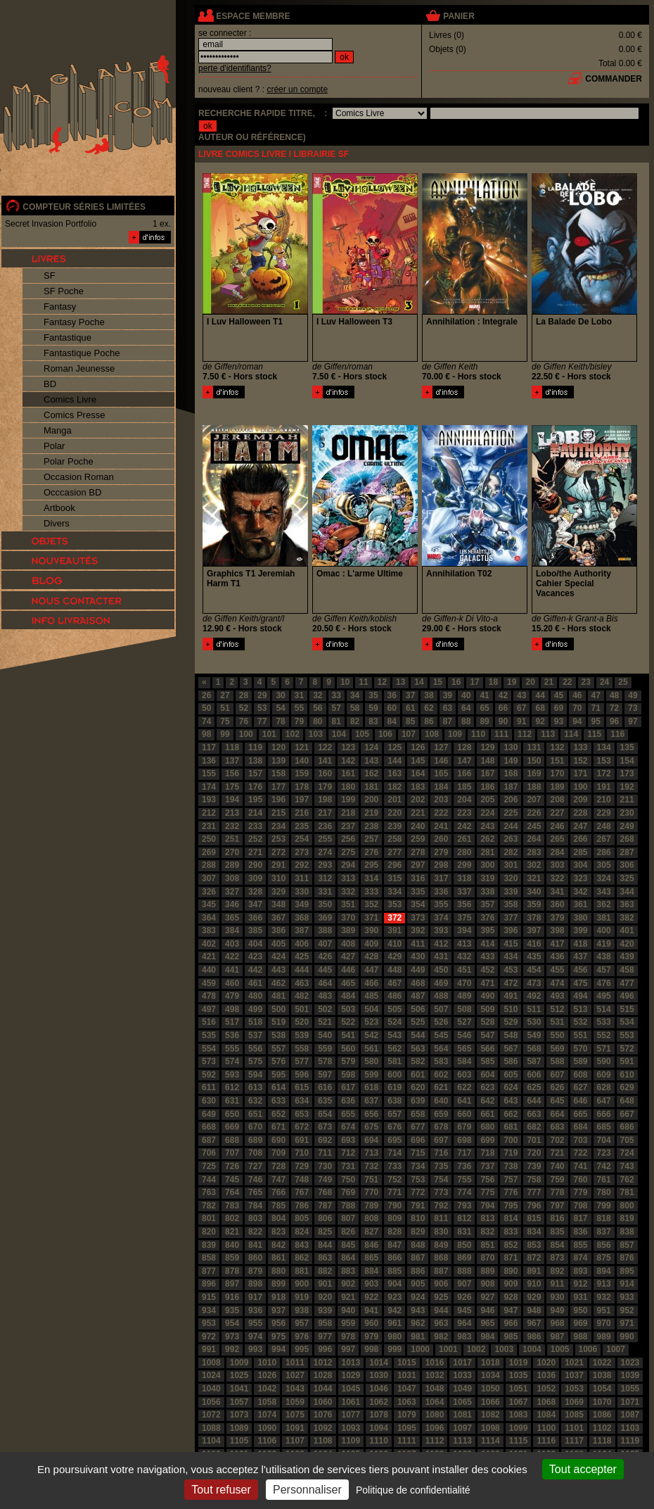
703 (581, 1140)
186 (487, 787)
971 (627, 1323)
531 (557, 1022)
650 (232, 1114)
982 (441, 1336)
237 (348, 826)
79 (299, 721)
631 (232, 1101)
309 (255, 878)
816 (557, 1218)
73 (632, 708)
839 (209, 1245)
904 (394, 1284)
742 (604, 1166)
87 (447, 721)
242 (464, 826)
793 (464, 1206)
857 (627, 1245)
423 (255, 956)
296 (394, 865)
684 (581, 1127)
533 (604, 1022)
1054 (602, 1389)
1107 (295, 1441)
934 (209, 1310)
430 (418, 956)
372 (394, 918)
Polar (54, 446)
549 (534, 1035)
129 (487, 747)
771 (394, 1192)
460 (232, 983)
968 (557, 1323)
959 (348, 1323)
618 (371, 1087)
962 (418, 1323)
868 (441, 1258)
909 (511, 1284)
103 (316, 734)
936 (255, 1310)
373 (418, 918)
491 (511, 996)
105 (362, 734)
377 (511, 918)
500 (278, 1009)
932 (604, 1297)
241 (441, 826)
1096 (434, 1428)
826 (348, 1232)
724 (627, 1153)
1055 (630, 1389)
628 (604, 1087)
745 (232, 1180)
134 (604, 747)
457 (604, 970)
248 (604, 826)
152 (581, 761)
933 (627, 1297)
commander (613, 79)
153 (604, 761)
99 (224, 734)
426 (325, 956)
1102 (602, 1428)
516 (209, 1022)
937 (278, 1310)
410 (394, 944)
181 (371, 787)
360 (557, 904)
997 (348, 1349)
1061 (351, 1402)
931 (581, 1297)
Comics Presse (74, 415)
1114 (490, 1441)
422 (232, 956)
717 (464, 1153)
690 (278, 1140)
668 (209, 1127)
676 (394, 1127)
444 (302, 970)
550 (557, 1035)
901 (325, 1284)
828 (394, 1232)
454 (534, 970)
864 (348, 1258)
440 (209, 970)
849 (441, 1245)
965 (487, 1323)
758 (534, 1180)
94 (577, 721)
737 (487, 1166)
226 (534, 813)
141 (325, 761)
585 (487, 1061)
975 (278, 1336)
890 (511, 1271)
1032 (434, 1375)
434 (511, 956)
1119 (630, 1441)
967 (534, 1323)
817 (581, 1218)
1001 (448, 1349)
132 (557, 747)
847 (394, 1245)
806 (325, 1218)
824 (302, 1232)
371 (371, 918)
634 (302, 1101)
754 (441, 1180)
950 (581, 1310)
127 (441, 747)
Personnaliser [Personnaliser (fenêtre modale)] (307, 1490)
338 (487, 892)
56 (317, 708)
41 (484, 695)
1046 (378, 1389)
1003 (503, 1349)
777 (534, 1192)
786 (302, 1206)
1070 (602, 1402)
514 (604, 1009)
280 (464, 852)
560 (348, 1049)
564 (441, 1049)
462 (278, 983)
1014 (378, 1363)
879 (255, 1271)
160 (325, 773)
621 (441, 1087)
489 (464, 996)
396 (511, 930)
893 (581, 1271)
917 (255, 1297)
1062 (378, 1402)
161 (348, 773)
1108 (323, 1441)
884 (371, 1271)
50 (206, 708)
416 (534, 944)
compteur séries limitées (84, 207)
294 (348, 865)
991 (209, 1349)
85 (410, 721)
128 (464, 747)
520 (302, 1022)
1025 (239, 1375)
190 (581, 787)
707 (232, 1153)
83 (373, 721)
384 (232, 930)
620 (418, 1087)
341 (557, 892)
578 (325, 1061)
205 (487, 799)
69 (558, 708)
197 (302, 799)
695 (394, 1140)
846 (371, 1245)
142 (348, 761)
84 (392, 721)
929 (534, 1297)
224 (487, 813)
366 (255, 918)
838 (627, 1232)
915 (209, 1297)
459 (209, 983)
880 (278, 1271)
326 (209, 892)
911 (557, 1284)
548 (511, 1035)
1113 (462, 1441)
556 (255, 1049)
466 (371, 983)
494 (581, 996)
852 (511, 1245)
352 (371, 904)
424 (278, 956)
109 (455, 734)
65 (484, 708)
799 (604, 1206)
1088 (211, 1428)
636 (348, 1101)
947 (511, 1310)
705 (627, 1140)
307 (209, 878)
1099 (518, 1428)
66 (503, 708)
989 (604, 1336)
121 (302, 747)
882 (325, 1271)
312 (325, 878)
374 (441, 918)
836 (581, 1232)
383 (209, 930)
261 (464, 839)
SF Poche (64, 291)
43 (521, 695)
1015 (406, 1363)
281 (487, 852)
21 (548, 682)
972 (209, 1336)
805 (302, 1218)
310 (278, 878)
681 (511, 1127)
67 (521, 708)
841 (255, 1245)
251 (232, 839)
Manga (58, 430)
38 (428, 695)
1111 (406, 1441)
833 (511, 1232)
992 (232, 1349)
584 (464, 1061)
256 (348, 839)
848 (418, 1245)
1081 (462, 1415)
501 (302, 1009)
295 (371, 865)
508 (464, 1009)
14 (418, 682)
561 (371, 1049)
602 (441, 1075)
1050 (490, 1389)
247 (581, 826)
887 (441, 1271)
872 (534, 1258)
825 (325, 1232)
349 (302, 904)
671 (278, 1127)
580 (371, 1061)
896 (209, 1284)
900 (302, 1284)
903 (371, 1284)
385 (255, 930)
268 (627, 839)
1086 (602, 1415)
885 (394, 1271)
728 (278, 1166)
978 (348, 1336)
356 (464, 904)
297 (418, 865)
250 (209, 839)
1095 (406, 1428)
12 (382, 682)
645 (557, 1101)
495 (604, 996)
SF (50, 275)
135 (627, 747)
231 (209, 826)
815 (534, 1218)
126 (418, 747)
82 (354, 721)
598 (348, 1075)
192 (627, 787)
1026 (266, 1375)
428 (371, 956)
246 (557, 826)
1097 (462, 1428)
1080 (434, 1415)
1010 (266, 1363)
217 (325, 813)
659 (441, 1114)
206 (511, 799)
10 (345, 682)
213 (232, 813)
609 (604, 1075)
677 (418, 1127)
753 (418, 1180)
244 (511, 826)
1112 (434, 1441)
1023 (630, 1363)
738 (511, 1166)
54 (280, 708)
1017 (462, 1363)
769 (348, 1192)
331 (325, 892)
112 (525, 734)
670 (255, 1127)
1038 (602, 1375)
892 (557, 1271)
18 (493, 682)
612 (232, 1087)
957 (302, 1323)
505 (394, 1009)
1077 (351, 1415)
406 (302, 944)
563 (418, 1049)
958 (325, 1323)
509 (487, 1009)
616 (325, 1087)
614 (278, 1087)
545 (441, 1035)
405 (278, 944)
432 (464, 956)
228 (581, 813)
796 (534, 1206)
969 (581, 1323)
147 (464, 761)
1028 (323, 1375)
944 (441, 1310)
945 (464, 1310)
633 (278, 1101)
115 (594, 734)
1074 (266, 1415)
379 (557, 918)
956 (278, 1323)
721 (557, 1153)
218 (348, 813)
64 (465, 708)
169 (534, 773)
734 (418, 1166)
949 (557, 1310)
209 (581, 799)
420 (627, 944)
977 (325, 1336)
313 (348, 878)
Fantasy (60, 306)
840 (232, 1245)
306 (627, 865)
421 (209, 956)
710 (302, 1153)
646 (581, 1101)
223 (464, 813)
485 (371, 996)
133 (581, 747)
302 (534, 865)
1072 (211, 1415)
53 (262, 708)
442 (255, 970)
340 (534, 892)
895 (627, 1271)
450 (441, 970)
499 (255, 1009)
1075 (295, 1415)
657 (394, 1114)
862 (302, 1258)
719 (511, 1153)
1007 (615, 1349)
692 (325, 1140)
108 (432, 734)
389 (348, 930)
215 (278, 813)
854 (557, 1245)
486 (394, 996)
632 (255, 1101)
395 (487, 930)
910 (534, 1284)
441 (232, 970)
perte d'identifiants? (234, 68)
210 (604, 799)
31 (299, 695)
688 (232, 1140)
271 (255, 852)
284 (557, 852)
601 (418, 1075)
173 (627, 773)
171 (581, 773)
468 (418, 983)
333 (371, 892)
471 (487, 983)
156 (232, 773)
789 (371, 1206)
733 (394, 1166)
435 (534, 956)
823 (278, 1232)
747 (278, 1180)
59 (373, 708)
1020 (546, 1363)
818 (604, 1218)
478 (209, 996)
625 (534, 1087)
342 (581, 892)
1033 (462, 1375)
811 (441, 1218)
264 (534, 839)
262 (487, 839)
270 (232, 852)
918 (278, 1297)
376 (487, 918)
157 (255, 773)
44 (539, 695)
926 (464, 1297)
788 (348, 1206)
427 (348, 956)
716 (441, 1153)
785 (278, 1206)
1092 (323, 1428)
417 (557, 944)
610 (627, 1075)
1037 (574, 1375)
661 (487, 1114)
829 (418, 1232)
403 (232, 944)
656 (371, 1114)
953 (209, 1323)
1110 (378, 1441)
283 (534, 852)
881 (302, 1271)
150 (534, 761)
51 (224, 708)
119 (255, 747)
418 (581, 944)
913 (604, 1284)
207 (534, 799)
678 (441, 1127)
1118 (602, 1441)
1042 (266, 1389)
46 (577, 695)
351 (348, 904)
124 (371, 747)
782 (209, 1206)
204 (464, 799)
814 (511, 1218)
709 (278, 1153)
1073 (239, 1415)
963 (441, 1323)
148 (487, 761)
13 (400, 682)
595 (278, 1075)
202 (418, 799)
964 (464, 1323)
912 (581, 1284)
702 (557, 1140)
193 (209, 799)
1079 (406, 1415)
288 (209, 865)
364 (209, 918)
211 (627, 799)
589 (581, 1061)
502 (325, 1009)
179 (325, 787)
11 (363, 682)
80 (317, 721)
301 (511, 865)
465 (348, 983)
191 (604, 787)
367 (278, 918)
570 (581, 1049)
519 (278, 1022)
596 (302, 1075)
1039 (630, 1375)
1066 (490, 1402)
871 (511, 1258)
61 (410, 708)
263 (511, 839)
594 (255, 1075)
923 (394, 1297)
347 (255, 904)
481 (278, 996)
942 (394, 1310)
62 (428, 708)
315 (394, 878)
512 (557, 1009)
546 (464, 1035)
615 (302, 1087)
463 (302, 983)
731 (348, 1166)
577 (302, 1061)
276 (371, 852)
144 (394, 761)
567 (511, 1049)
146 (441, 761)
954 (232, 1323)
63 (447, 708)
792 (441, 1206)
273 (302, 852)
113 (548, 734)
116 (617, 734)
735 (441, 1166)
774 (464, 1192)
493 (557, 996)
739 (534, 1166)
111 (501, 734)
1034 (490, 1375)
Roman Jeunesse (79, 368)
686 (627, 1127)
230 (627, 813)
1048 (434, 1389)
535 (209, 1035)
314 (371, 878)
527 (464, 1022)
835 (557, 1232)
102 (293, 734)
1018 (490, 1363)
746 (255, 1180)
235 (302, 826)
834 (534, 1232)
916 (232, 1297)
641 (464, 1101)
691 (302, 1140)
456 (581, 970)
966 (511, 1323)
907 (464, 1284)
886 (418, 1271)
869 (464, 1258)
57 (336, 708)
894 (604, 1271)
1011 (295, 1363)
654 (325, 1114)
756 (487, 1180)
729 (302, 1166)
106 (385, 734)
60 (392, 708)
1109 (351, 1441)
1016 (434, 1363)
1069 (574, 1402)
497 (209, 1009)
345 (209, 904)
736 (464, 1166)
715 (418, 1153)
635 (325, 1101)
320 (511, 878)
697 (441, 1140)
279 (441, 852)
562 (394, 1049)
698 (464, 1140)
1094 (378, 1428)
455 (557, 970)
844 (325, 1245)
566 (487, 1049)
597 (325, 1075)
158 (278, 773)
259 (418, 839)
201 (394, 799)
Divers (57, 523)
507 (441, 1009)
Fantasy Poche (74, 322)
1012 (323, 1363)
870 (487, 1258)
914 (627, 1284)
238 (371, 826)
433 (487, 956)
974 (255, 1336)
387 (302, 930)
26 (206, 695)
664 (557, 1114)
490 (487, 996)
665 (581, 1114)
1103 (630, 1428)
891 (534, 1271)
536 (232, 1035)
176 (255, 787)
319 (487, 878)
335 (418, 892)
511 (534, 1009)
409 (371, 944)
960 (371, 1323)
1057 (239, 1402)
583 (441, 1061)
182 (394, 787)
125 (394, 747)
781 (627, 1192)
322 (557, 878)
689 (255, 1140)
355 (441, 904)
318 (464, 878)
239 (394, 826)
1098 (490, 1428)
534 (627, 1022)
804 (278, 1218)
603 (464, 1075)
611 (209, 1087)
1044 (323, 1389)
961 (394, 1323)
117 (209, 747)
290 (255, 865)
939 (325, 1310)
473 (534, 983)
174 (209, 787)
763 (209, 1192)
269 (209, 852)
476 (604, 983)
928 (511, 1297)
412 (441, 944)
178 (302, 787)
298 (441, 865)
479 (232, 996)
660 (464, 1114)
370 (348, 918)
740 (557, 1166)
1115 (518, 1441)
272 (278, 852)
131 (534, 747)
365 (232, 918)
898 (255, 1284)
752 (394, 1180)
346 (232, 904)
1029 (351, 1375)
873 (557, 1258)
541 (348, 1035)
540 (325, 1035)
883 (348, 1271)
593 (232, 1075)
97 (632, 721)
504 (371, 1009)
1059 (295, 1402)
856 (604, 1245)
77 (262, 721)
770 (371, 1192)
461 (255, 983)
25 (622, 682)
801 (209, 1218)
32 (317, 695)
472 (511, 983)
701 (534, 1140)
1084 (546, 1415)
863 (325, 1258)
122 (325, 747)
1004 (531, 1349)
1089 (239, 1428)
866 (394, 1258)
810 (418, 1218)
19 (511, 682)
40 (465, 695)
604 (487, 1075)
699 (487, 1140)
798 (581, 1206)
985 (511, 1336)
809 (394, 1218)
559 (325, 1049)
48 (614, 695)
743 (627, 1166)
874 (581, 1258)
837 (604, 1232)
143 (371, 761)
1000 (420, 1349)
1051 (518, 1389)
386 (278, 930)
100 (246, 734)
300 (487, 865)
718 (487, 1153)
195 (255, 799)
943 (418, 1310)
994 (278, 1349)
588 (557, 1061)
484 (348, 996)
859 (232, 1258)
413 (464, 944)
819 (627, 1218)
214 (255, 813)
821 (232, 1232)
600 (394, 1075)
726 (232, 1166)
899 (278, 1284)
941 (371, 1310)
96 (614, 721)
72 (614, 708)
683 (557, 1127)
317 (441, 878)
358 (511, 904)
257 (371, 839)
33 (336, 695)
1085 (574, 1415)
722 (581, 1153)
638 (394, 1101)
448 (394, 970)
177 (278, 787)
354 (418, 904)
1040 (211, 1389)
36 (392, 695)
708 (255, 1153)
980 (394, 1336)
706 (209, 1153)
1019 (518, 1363)
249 (627, 826)
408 (348, 944)
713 (371, 1153)
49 (632, 695)
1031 (406, 1375)
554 (209, 1049)
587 (534, 1061)
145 (418, 761)
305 (604, 865)
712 (348, 1153)
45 (558, 695)
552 (604, 1035)
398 (557, 930)
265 (557, 839)
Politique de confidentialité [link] (413, 1490)
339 (511, 892)
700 (511, 1140)
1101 (574, 1428)
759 (557, 1180)
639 (418, 1101)
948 (534, 1310)
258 (394, 839)
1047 (406, 1389)
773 (441, 1192)
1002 (476, 1349)
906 (441, 1284)
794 (487, 1206)
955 (255, 1323)
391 (394, 930)
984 (487, 1336)
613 (255, 1087)
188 (534, 787)
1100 (546, 1428)
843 (302, 1245)
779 (581, 1192)
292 (302, 865)
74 (206, 721)
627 (581, 1087)
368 (302, 918)
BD (50, 384)
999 (394, 1349)
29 (262, 695)
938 (302, 1310)
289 (232, 865)
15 (437, 682)
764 (232, 1192)
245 (534, 826)
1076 (323, 1415)
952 (627, 1310)
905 (418, 1284)
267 (604, 839)
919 (302, 1297)
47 (596, 695)
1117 (574, 1441)
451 (464, 970)
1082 (490, 1415)
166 (464, 773)
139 (278, 761)
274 (325, 852)
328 (255, 892)
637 (371, 1101)
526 (441, 1022)
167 (487, 773)
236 (325, 826)
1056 (211, 1402)
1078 (378, 1415)
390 (371, 930)
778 (557, 1192)
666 (604, 1114)
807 (348, 1218)
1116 (546, 1441)
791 (418, 1206)
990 (627, 1336)
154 (627, 761)
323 (581, 878)
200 (371, 799)
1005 (560, 1349)
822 (255, 1232)
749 (325, 1180)
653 (302, 1114)
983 (464, 1336)
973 (232, 1336)
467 (394, 983)
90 (503, 721)
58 (354, 708)
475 (581, 983)
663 (534, 1114)
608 (581, 1075)
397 (534, 930)
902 (348, 1284)
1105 (239, 1441)
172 (604, 773)
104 (339, 734)
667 (627, 1114)
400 (604, 930)
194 (232, 799)
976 (302, 1336)
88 (465, 721)
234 (278, 826)
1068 (546, 1402)
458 (627, 970)
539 (302, 1035)
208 (557, 799)
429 (394, 956)
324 (604, 878)
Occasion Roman (79, 477)
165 (441, 773)
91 (521, 721)
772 (418, 1192)
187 (511, 787)
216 (302, 813)
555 (232, 1049)
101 (269, 734)
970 (604, 1323)
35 (373, 695)
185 (464, 787)
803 (255, 1218)
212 (209, 813)
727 (255, 1166)
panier (458, 16)
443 (278, 970)
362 (604, 904)
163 (394, 773)
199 (348, 799)
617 (348, 1087)
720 (534, 1153)
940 (348, 1310)
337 (464, 892)
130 (511, 747)
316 (418, 878)
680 (487, 1127)
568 (534, 1049)
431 (441, 956)
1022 (602, 1363)
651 (255, 1114)
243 (487, 826)
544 (418, 1035)
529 (511, 1022)
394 (464, 930)
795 (511, 1206)
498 (232, 1009)
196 (278, 799)
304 (581, 865)
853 (534, 1245)
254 (302, 839)
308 (232, 878)
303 (557, 865)
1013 (351, 1363)
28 (243, 695)
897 (232, 1284)
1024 (211, 1375)
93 (558, 721)
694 (371, 1140)
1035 (518, 1375)
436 (557, 956)
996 (325, 1349)
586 (511, 1061)
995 (302, 1349)
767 (302, 1192)
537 (255, 1035)
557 (278, 1049)
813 (487, 1218)
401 (627, 930)
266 (581, 839)
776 (511, 1192)
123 (348, 747)
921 (348, 1297)
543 (394, 1035)
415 (511, 944)
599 (371, 1075)
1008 (211, 1363)
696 (418, 1140)
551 (581, 1035)
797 (557, 1206)
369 (325, 918)
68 (539, 708)
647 (604, 1101)
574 (232, 1061)
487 (418, 996)
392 (418, 930)
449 (418, 970)
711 (325, 1153)
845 (348, 1245)
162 (371, 773)
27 (224, 695)
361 (581, 904)
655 (348, 1114)
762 (627, 1180)
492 (534, 996)
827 (371, 1232)
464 (325, 983)
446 (348, 970)
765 (255, 1192)
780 (604, 1192)
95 (596, 721)
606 (534, 1075)
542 (371, 1035)
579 (348, 1061)
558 (302, 1049)
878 (232, 1271)
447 (371, 970)
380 (581, 918)
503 (348, 1009)
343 (604, 892)
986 (534, 1336)
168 (511, 773)
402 (209, 944)
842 (278, 1245)
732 (371, 1166)
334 (394, 892)
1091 (295, 1428)
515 (627, 1009)
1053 (574, 1389)
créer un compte (297, 89)
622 (464, 1087)
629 (627, 1087)
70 (577, 708)
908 (487, 1284)
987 (557, 1336)
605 (511, 1075)
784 (255, 1206)
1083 (518, 1415)
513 (581, 1009)
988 (581, 1336)
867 (418, 1258)
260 (441, 839)
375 (464, 918)
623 (487, 1087)
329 (278, 892)
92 (539, 721)
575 (255, 1061)
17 (474, 682)
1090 (266, 1428)
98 (206, 734)
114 (571, 734)
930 (557, 1297)
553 (627, 1035)
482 (302, 996)
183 (418, 787)
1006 (588, 1349)
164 (418, 773)
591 (627, 1061)
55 (299, 708)
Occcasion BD (72, 492)
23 (586, 682)
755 (464, 1180)
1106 (266, 1441)
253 (278, 839)
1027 (295, 1375)
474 (557, 983)
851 (487, 1245)
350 (325, 904)
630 (209, 1101)
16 (456, 682)
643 (511, 1101)
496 (627, 996)
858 (209, 1258)
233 (255, 826)
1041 (239, 1389)
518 (255, 1022)
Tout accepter (583, 1469)
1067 (518, 1402)
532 (581, 1022)
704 (604, 1140)
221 (418, 813)
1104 (211, 1441)
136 (209, 761)
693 (348, 1140)
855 (581, 1245)
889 (487, 1271)
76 (243, 721)
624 (511, 1087)
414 (487, 944)
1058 (266, 1402)
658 (418, 1114)
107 (409, 734)
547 (487, 1035)
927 (487, 1297)
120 (278, 747)
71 (596, 708)
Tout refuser (220, 1490)
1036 (546, 1375)
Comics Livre (70, 399)
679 (464, 1127)
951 (604, 1310)
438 (604, 956)
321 (534, 878)
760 (581, 1180)
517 (232, 1022)
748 (302, 1180)
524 (394, 1022)
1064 (434, 1402)
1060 (323, 1402)
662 (511, 1114)
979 (371, 1336)
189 (557, 787)
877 (209, 1271)
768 (325, 1192)
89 (484, 721)
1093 (351, 1428)
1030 (378, 1375)
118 (232, 747)
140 (302, 761)
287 (627, 852)
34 (354, 695)
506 (418, 1009)
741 (581, 1166)
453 (511, 970)
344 (627, 892)
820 (209, 1232)
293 (325, 865)
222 (441, 813)
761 (604, 1180)
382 (627, 918)
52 (243, 708)
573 (209, 1061)
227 (557, 813)
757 (511, 1180)
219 (371, 813)
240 (418, 826)
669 (232, 1127)
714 (394, 1153)
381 (604, 918)
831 (464, 1232)
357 (487, 904)
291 (278, 865)
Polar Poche (69, 461)
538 (278, 1035)
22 (567, 682)
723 (604, 1153)
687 (209, 1140)
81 (336, 721)
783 (232, 1206)
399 (581, 930)
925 (441, 1297)
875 (604, 1258)
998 (371, 1349)
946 (487, 1310)
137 (232, 761)
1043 (295, 1389)
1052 (546, 1389)
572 (627, 1049)
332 (348, 892)
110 (478, 734)
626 (557, 1087)
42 (503, 695)
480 (255, 996)
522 (348, 1022)
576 (278, 1061)
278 (418, 852)
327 (232, 892)
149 (511, 761)
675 (371, 1127)
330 (302, 892)
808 (371, 1218)
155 (209, 773)
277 (394, 852)
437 (581, 956)
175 (232, 787)
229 (604, 813)
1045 (351, 1389)
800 (627, 1206)
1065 (462, 1402)
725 (209, 1166)
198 (325, 799)
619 (394, 1087)
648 (627, 1101)
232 (232, 826)
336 (441, 892)
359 (534, 904)
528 (487, 1022)
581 (394, 1061)
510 (511, 1009)
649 (209, 1114)
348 (278, 904)
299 (464, 865)
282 (511, 852)
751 (371, 1180)
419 (604, 944)
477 (627, 983)
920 (325, 1297)
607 (557, 1075)
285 (581, 852)
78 (280, 721)
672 (302, 1127)
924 (418, 1297)
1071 (630, 1402)
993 (255, 1349)
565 (464, 1049)
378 (534, 918)
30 (280, 695)
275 (348, 852)
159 (302, 773)
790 (394, 1206)
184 (441, 787)
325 (627, 878)
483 (325, 996)
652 (278, 1114)
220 (394, 813)
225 (511, 813)
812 (464, 1218)
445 (325, 970)
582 (418, 1061)
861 (278, 1258)
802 (232, 1218)
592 (209, 1075)
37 (410, 695)
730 (325, 1166)
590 (604, 1061)
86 (428, 721)
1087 (630, 1415)
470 (464, 983)
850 (464, 1245)
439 (627, 956)
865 (371, 1258)
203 (441, 799)
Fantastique (67, 337)
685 (604, 1127)
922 (371, 1297)
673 (325, 1127)
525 (418, 1022)
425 (302, 956)
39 (447, 695)
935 (232, 1310)
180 (348, 787)
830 (441, 1232)
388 (325, 930)
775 (487, 1192)
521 (325, 1022)
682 (534, 1127)
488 (441, 996)
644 (534, 1101)
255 (325, 839)
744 (209, 1180)
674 (348, 1127)
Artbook (59, 508)
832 (487, 1232)
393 (441, 930)
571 (604, 1049)
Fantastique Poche (82, 353)
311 (302, 878)
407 (325, 944)
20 (529, 682)
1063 (406, 1402)
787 (325, 1206)
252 (255, 839)
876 (627, 1258)
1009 (239, 1363)
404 (255, 944)
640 (441, 1101)
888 (464, 1271)
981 (418, 1336)
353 (394, 904)
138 (255, 761)
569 (557, 1049)
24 (604, 682)
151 (557, 761)
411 (418, 944)
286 (604, 852)
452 (487, 970)
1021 (574, 1363)
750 (348, 1180)
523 (371, 1022)
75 (224, 721)
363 (627, 904)
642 (487, 1101)
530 (534, 1022)
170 (557, 773)
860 (255, 1258)
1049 (462, 1389)
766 (278, 1192)
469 (441, 983)
